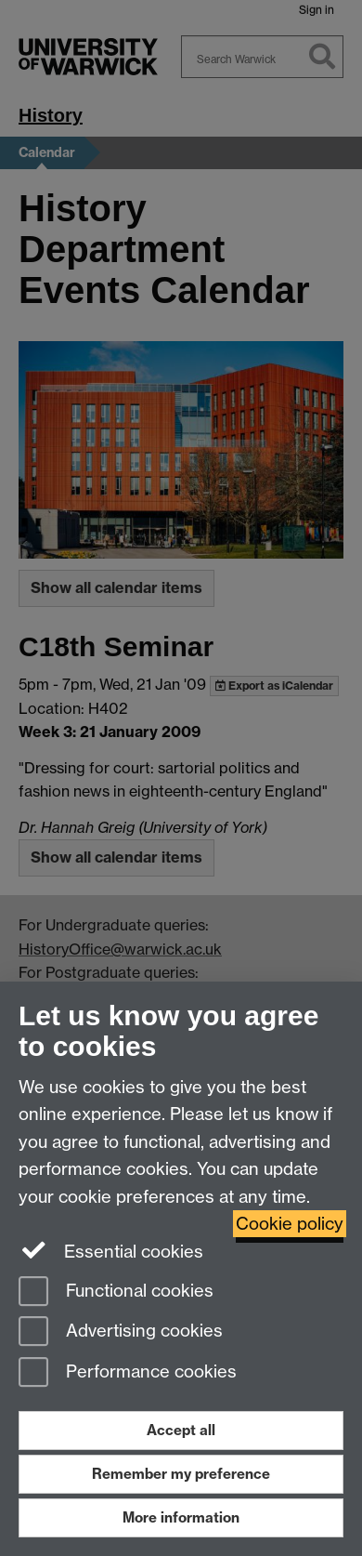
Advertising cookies (121, 1332)
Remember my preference (181, 1474)
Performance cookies (128, 1373)
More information (181, 1517)
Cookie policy (289, 1223)
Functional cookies (116, 1292)
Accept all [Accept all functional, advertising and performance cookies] (181, 1430)
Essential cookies (111, 1250)
